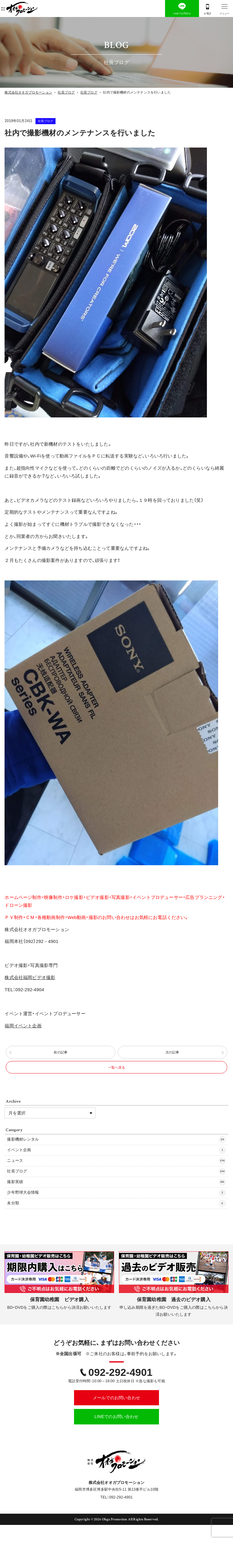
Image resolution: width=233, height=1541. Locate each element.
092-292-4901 (120, 1388)
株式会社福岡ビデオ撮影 (30, 977)
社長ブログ (52, 121)
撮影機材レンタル (116, 1149)
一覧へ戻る (116, 1074)
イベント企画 (116, 1161)
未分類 (116, 1219)
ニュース (116, 1172)
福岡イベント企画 (23, 1025)
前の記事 (60, 1054)
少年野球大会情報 (116, 1207)
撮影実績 (116, 1195)
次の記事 (172, 1054)
